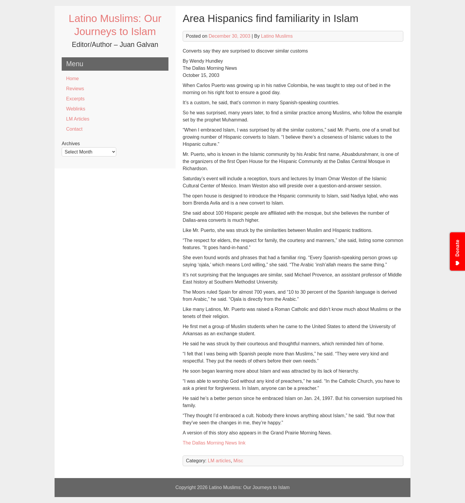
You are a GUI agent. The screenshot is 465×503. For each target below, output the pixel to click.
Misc (238, 460)
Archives (71, 143)
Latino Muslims (277, 36)
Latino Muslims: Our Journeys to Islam (249, 487)
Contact (74, 129)
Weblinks (75, 108)
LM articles (219, 460)
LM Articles (77, 118)
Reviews (75, 88)
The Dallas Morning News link (214, 442)
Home (72, 78)
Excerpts (75, 98)
